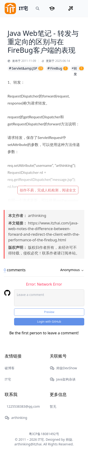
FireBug (57, 68)
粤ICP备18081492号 (44, 434)
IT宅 (8, 379)
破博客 (10, 368)
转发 (78, 68)
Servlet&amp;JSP (25, 68)
